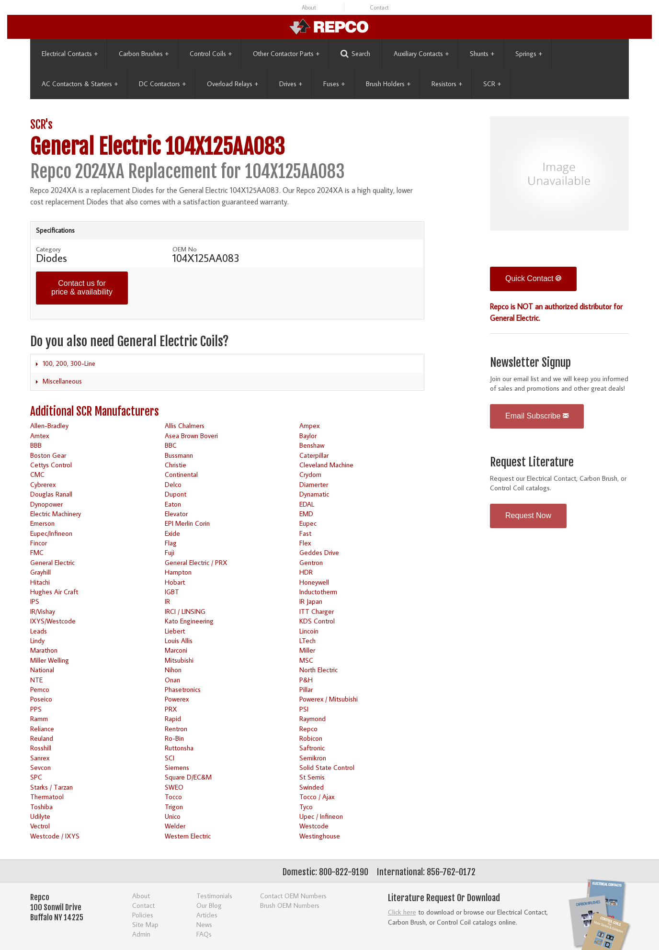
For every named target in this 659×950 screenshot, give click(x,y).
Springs (528, 53)
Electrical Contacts (70, 53)
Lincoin (308, 630)
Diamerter (313, 484)
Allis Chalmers (185, 425)
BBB (36, 445)
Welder (175, 825)
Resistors (447, 84)
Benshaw (311, 445)
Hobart (175, 582)
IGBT (172, 591)
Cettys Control (51, 464)
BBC (171, 445)
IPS (34, 601)
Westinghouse (319, 835)
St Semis (312, 776)
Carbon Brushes (144, 53)
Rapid (173, 718)
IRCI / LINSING (185, 611)
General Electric (52, 562)
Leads (38, 630)
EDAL (306, 504)
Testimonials (214, 895)
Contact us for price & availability (82, 287)
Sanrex (39, 757)
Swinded (311, 787)
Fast (305, 533)
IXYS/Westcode (53, 620)
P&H (306, 679)
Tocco (173, 796)
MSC (306, 660)
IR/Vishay (42, 611)
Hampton (178, 572)
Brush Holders (388, 84)
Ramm (39, 718)
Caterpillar (314, 455)
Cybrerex (43, 484)
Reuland (41, 738)
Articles (206, 914)
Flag (171, 542)
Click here (402, 911)
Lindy (37, 640)
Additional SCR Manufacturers (94, 411)
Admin (141, 934)
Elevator (176, 513)
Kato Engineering (189, 620)
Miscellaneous (62, 381)
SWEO (174, 787)
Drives (290, 84)
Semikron (312, 757)
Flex (305, 542)
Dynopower (46, 504)
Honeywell (314, 582)
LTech (307, 640)
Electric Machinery (55, 513)
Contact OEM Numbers (293, 895)
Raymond (312, 718)
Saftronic (312, 747)
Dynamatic (314, 493)
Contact (379, 7)
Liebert (175, 630)
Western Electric (188, 835)
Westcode (314, 825)
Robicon (310, 738)
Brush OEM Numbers (289, 905)
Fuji (169, 552)
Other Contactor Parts (286, 53)
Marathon (43, 650)
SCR (492, 84)
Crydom (310, 474)
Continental (181, 474)
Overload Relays (232, 84)
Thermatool (47, 796)
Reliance (42, 728)
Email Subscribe (536, 416)
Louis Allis (179, 640)
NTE (36, 679)
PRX (171, 708)
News (204, 924)
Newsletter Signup (530, 363)
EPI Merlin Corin (187, 523)
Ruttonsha (179, 747)
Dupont (175, 493)
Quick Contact (533, 278)
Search (355, 53)
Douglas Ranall (51, 493)
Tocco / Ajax (316, 796)
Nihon (173, 669)
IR (167, 601)
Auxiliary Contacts (421, 53)
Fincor (38, 542)
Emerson (42, 523)
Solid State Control (326, 767)
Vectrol (40, 825)
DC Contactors (162, 84)
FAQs (204, 934)
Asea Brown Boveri (191, 435)
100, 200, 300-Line (69, 363)
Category (48, 249)
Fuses (334, 84)
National (42, 669)
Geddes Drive (319, 552)
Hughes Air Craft (54, 591)
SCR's (41, 125)
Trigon (174, 806)
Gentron (311, 562)
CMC (37, 474)
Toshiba (41, 806)
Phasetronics (183, 689)
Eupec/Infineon (51, 533)
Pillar (306, 689)
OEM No (184, 249)
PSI (303, 708)
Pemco (39, 689)
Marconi (176, 650)
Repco (308, 728)
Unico (173, 816)
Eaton (173, 504)
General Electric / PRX (196, 562)
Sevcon (40, 767)
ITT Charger (316, 611)
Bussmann (179, 455)
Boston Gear (48, 455)
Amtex (39, 435)
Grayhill (40, 572)
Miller (307, 650)
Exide (172, 533)
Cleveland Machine (326, 464)
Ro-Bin (174, 738)
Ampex (309, 425)
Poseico (41, 698)
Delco (173, 484)
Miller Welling (49, 660)
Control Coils (211, 53)
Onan (172, 679)
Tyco (306, 806)
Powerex (177, 698)
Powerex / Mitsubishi (328, 698)
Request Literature (532, 462)
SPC (36, 776)
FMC (37, 552)
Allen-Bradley (49, 425)
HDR (306, 572)
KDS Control (317, 620)
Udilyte (40, 816)
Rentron (176, 728)
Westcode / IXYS (55, 835)
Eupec (308, 523)
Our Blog (209, 905)
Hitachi (40, 582)
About (309, 7)
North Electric (318, 669)
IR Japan (310, 601)
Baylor (308, 435)
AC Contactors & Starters (80, 84)
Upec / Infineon (321, 816)
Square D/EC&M (188, 776)
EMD (306, 513)
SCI (169, 757)
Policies (142, 914)
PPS (36, 708)
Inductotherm (318, 591)
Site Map (145, 924)
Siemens (177, 767)
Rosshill (40, 747)
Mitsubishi (179, 660)
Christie (175, 464)
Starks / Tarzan (51, 787)
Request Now (528, 515)
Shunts (482, 53)
